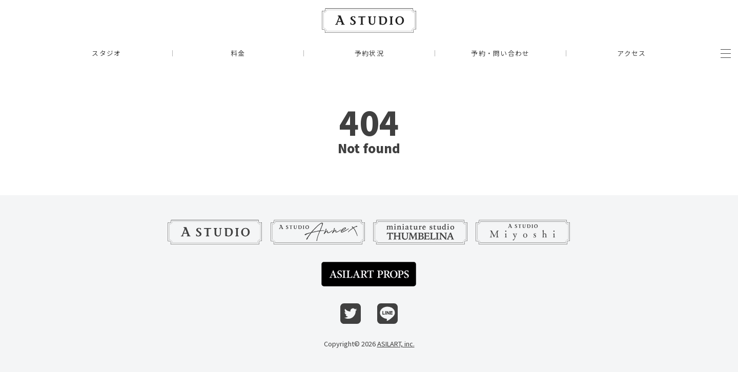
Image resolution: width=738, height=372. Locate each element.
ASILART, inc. (396, 343)
